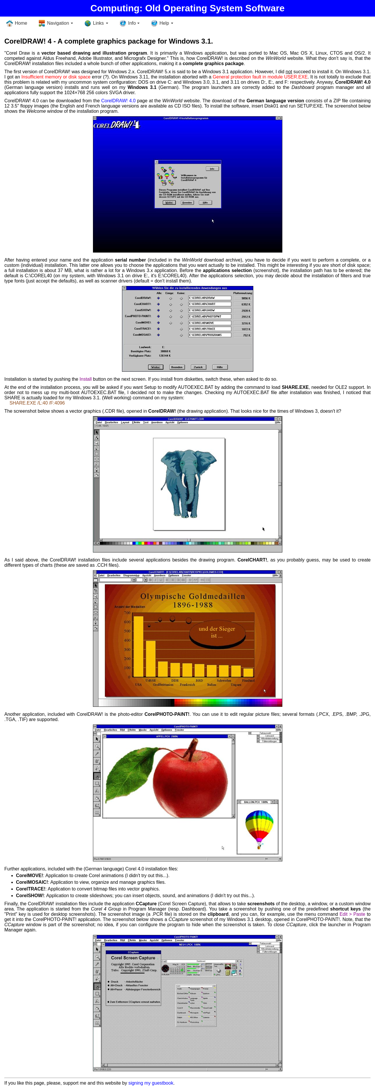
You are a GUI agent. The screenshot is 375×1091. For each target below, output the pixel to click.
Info (132, 23)
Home (21, 23)
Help (164, 23)
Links (98, 23)
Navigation (58, 23)
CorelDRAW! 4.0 (118, 100)
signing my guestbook (150, 1083)
